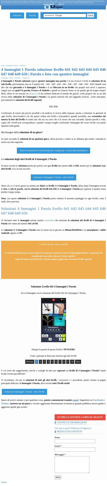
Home (4, 482)
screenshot (49, 220)
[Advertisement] (53, 41)
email (75, 400)
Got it (61, 4)
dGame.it (33, 93)
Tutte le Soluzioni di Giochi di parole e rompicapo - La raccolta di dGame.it (53, 150)
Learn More (48, 4)
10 (72, 362)
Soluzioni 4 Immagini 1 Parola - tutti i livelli (53, 177)
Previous (29, 362)
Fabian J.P (27, 78)
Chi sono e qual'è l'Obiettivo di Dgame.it (73, 428)
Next (78, 362)
